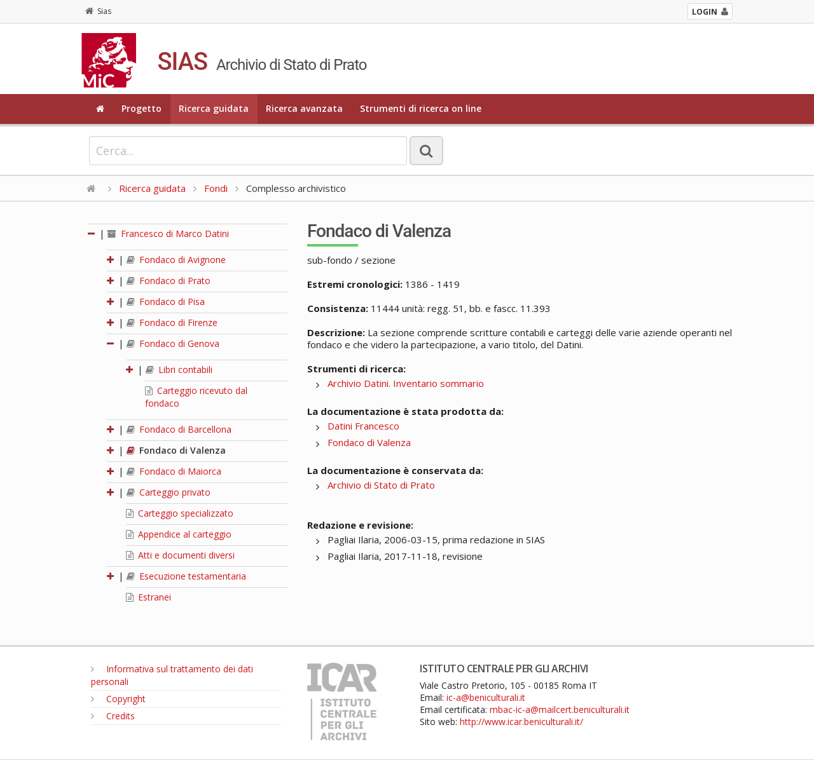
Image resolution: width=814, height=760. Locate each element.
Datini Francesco (363, 425)
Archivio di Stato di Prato (381, 484)
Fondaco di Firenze (172, 322)
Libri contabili (179, 369)
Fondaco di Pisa (166, 301)
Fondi (216, 188)
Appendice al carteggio (178, 534)
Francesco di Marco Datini (168, 233)
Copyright (118, 699)
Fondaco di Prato (168, 281)
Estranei (148, 597)
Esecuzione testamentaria (186, 576)
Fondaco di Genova (173, 343)
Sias (98, 11)
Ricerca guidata (214, 108)
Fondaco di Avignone (176, 260)
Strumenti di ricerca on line (420, 108)
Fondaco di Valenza (176, 450)
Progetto (141, 108)
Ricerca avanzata (304, 108)
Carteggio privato (168, 492)
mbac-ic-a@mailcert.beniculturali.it (560, 709)
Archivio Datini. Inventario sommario (406, 383)
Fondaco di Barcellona (179, 429)
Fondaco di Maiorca (174, 471)
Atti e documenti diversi (180, 555)
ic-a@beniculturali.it (485, 697)
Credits (113, 716)
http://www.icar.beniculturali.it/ (521, 722)
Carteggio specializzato (179, 513)
